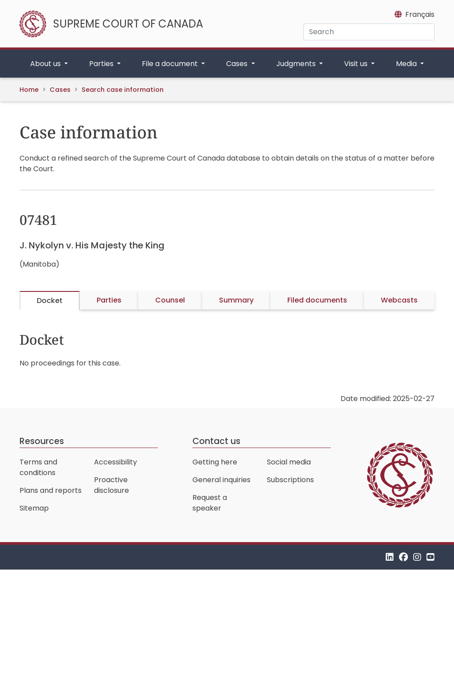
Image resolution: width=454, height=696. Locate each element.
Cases (60, 89)
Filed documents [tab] (317, 300)
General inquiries (221, 480)
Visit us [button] (356, 64)
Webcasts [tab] (399, 300)
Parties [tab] (109, 300)
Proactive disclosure (111, 485)
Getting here (214, 462)
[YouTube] (430, 557)
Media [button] (407, 64)
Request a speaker (209, 502)
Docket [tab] (50, 300)
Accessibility (115, 462)
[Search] (368, 32)
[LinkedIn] (390, 557)
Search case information (123, 89)
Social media (289, 462)
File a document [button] (171, 64)
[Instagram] (417, 557)
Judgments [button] (296, 64)
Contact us (216, 441)
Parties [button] (102, 64)
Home (29, 89)
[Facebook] (403, 557)
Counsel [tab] (170, 300)
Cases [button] (237, 64)
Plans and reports (51, 490)
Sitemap (34, 508)
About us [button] (46, 64)
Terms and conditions (38, 467)
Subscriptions (290, 480)
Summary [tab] (236, 300)
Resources (42, 441)
